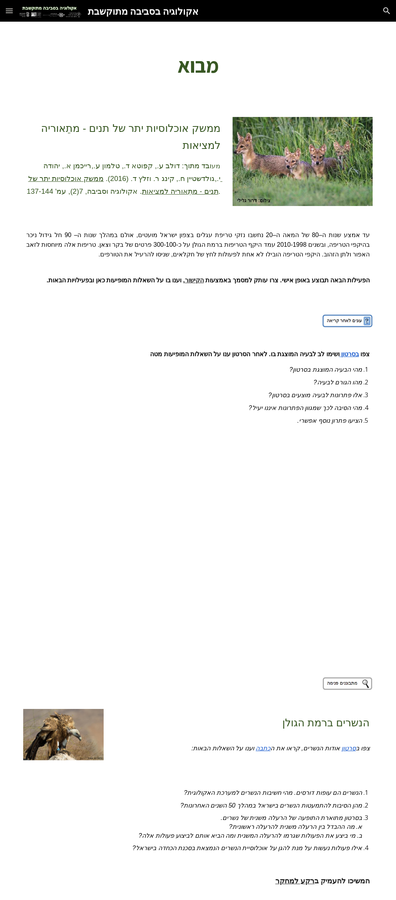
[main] (198, 65)
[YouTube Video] (198, 552)
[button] (9, 10)
